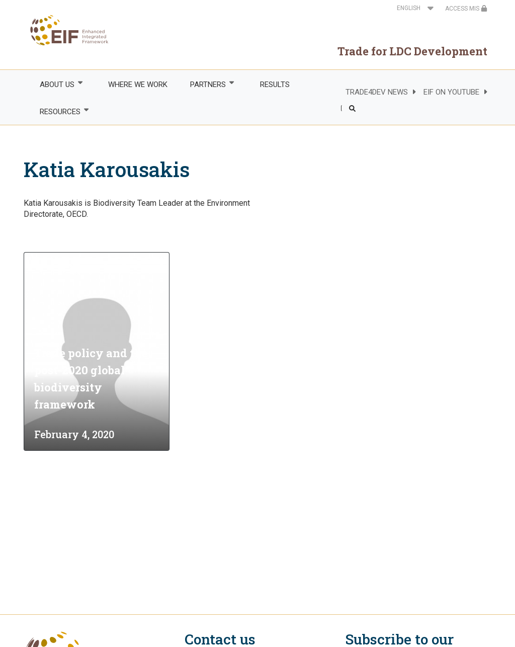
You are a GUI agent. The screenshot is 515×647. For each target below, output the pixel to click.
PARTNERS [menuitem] (207, 84)
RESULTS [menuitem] (275, 84)
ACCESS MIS (466, 8)
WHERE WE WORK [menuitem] (137, 84)
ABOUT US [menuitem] (56, 84)
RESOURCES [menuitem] (59, 111)
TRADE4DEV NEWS (377, 92)
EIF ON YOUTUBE (451, 92)
